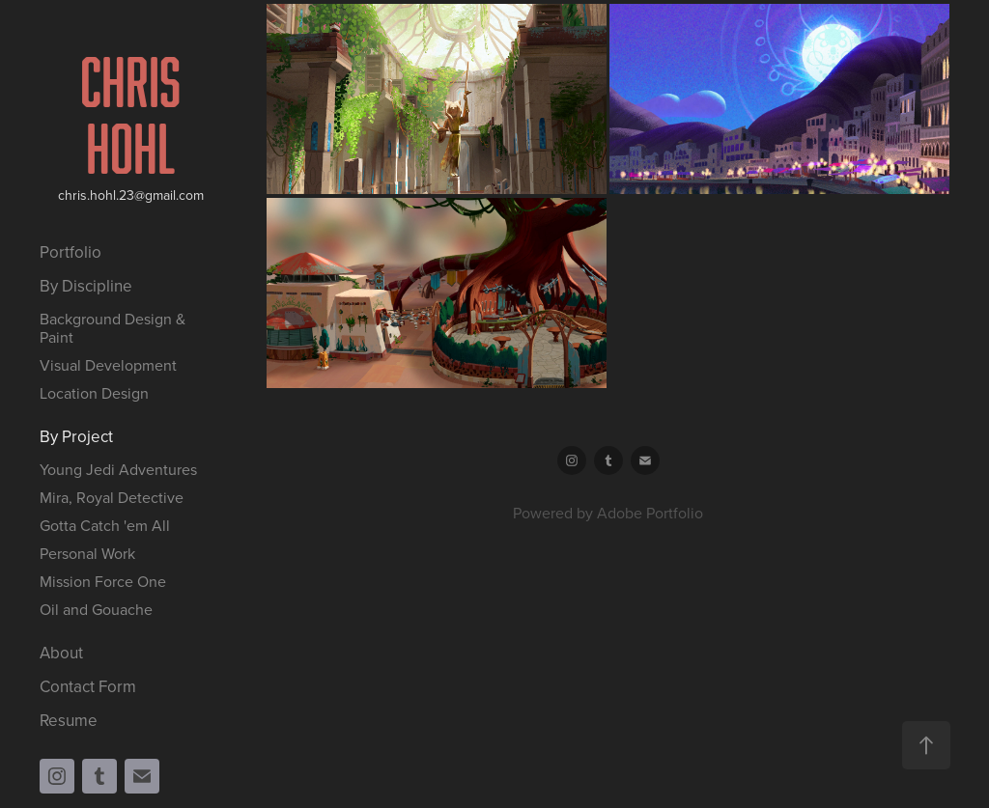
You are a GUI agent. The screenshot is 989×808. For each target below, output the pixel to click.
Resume (69, 720)
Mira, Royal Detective (112, 497)
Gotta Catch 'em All (105, 525)
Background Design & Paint (112, 328)
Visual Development (108, 365)
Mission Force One (103, 581)
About (61, 652)
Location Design (94, 393)
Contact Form (88, 686)
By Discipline (86, 285)
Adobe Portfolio (650, 512)
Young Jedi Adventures (118, 469)
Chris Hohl (135, 114)
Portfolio (70, 252)
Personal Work (87, 553)
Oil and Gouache (96, 609)
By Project (76, 436)
